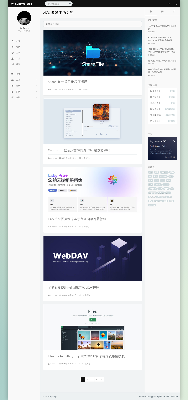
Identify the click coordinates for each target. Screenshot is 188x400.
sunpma (53, 89)
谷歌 (168, 180)
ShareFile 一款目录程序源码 (67, 82)
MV (150, 176)
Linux (168, 193)
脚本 (156, 172)
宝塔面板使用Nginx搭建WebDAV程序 (73, 287)
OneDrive (158, 201)
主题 (150, 180)
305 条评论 (84, 364)
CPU (150, 201)
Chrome (158, 184)
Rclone (161, 193)
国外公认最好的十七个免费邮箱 (162, 60)
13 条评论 (84, 158)
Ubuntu (152, 205)
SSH (160, 189)
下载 (162, 180)
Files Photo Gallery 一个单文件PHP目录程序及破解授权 (86, 356)
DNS (169, 197)
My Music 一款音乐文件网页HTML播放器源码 (79, 150)
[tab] (151, 11)
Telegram (152, 189)
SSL (165, 201)
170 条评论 (84, 295)
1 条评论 (84, 89)
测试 (171, 176)
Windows (163, 176)
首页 (49, 24)
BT (172, 189)
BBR (171, 201)
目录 (150, 184)
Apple (166, 189)
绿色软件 (152, 193)
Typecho (164, 172)
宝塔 (155, 176)
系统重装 (152, 197)
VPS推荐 (161, 197)
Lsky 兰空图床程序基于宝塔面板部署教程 (77, 219)
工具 (156, 180)
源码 (172, 172)
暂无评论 (84, 226)
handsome (173, 396)
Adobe (165, 184)
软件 (150, 172)
